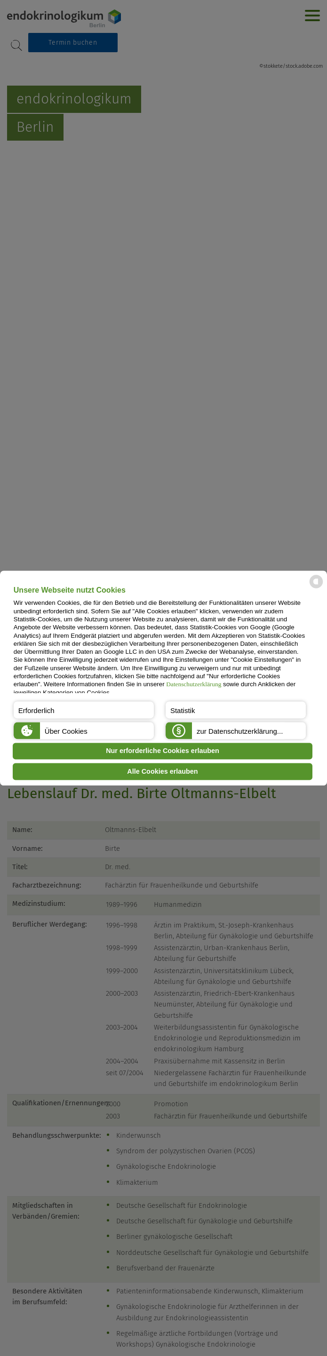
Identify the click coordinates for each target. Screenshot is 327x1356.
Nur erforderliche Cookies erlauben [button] (162, 751)
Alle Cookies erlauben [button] (162, 771)
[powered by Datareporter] (316, 587)
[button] (84, 709)
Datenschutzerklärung (193, 684)
